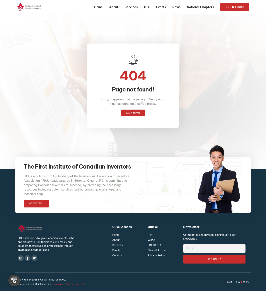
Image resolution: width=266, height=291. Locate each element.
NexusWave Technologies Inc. (69, 284)
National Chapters (200, 7)
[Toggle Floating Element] (14, 280)
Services (131, 7)
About (113, 7)
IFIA (147, 7)
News (176, 7)
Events (161, 7)
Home (98, 7)
